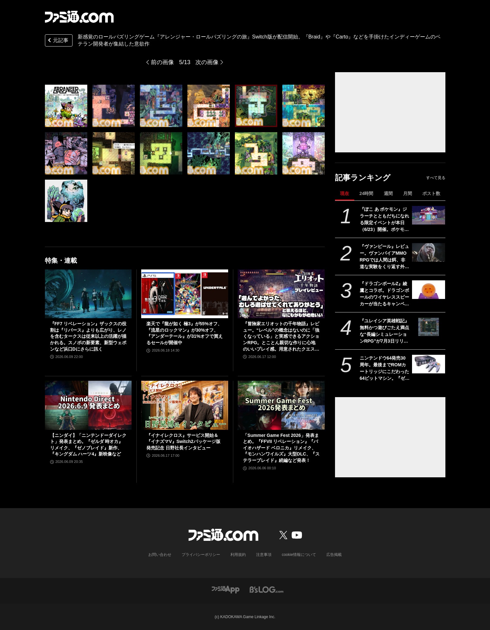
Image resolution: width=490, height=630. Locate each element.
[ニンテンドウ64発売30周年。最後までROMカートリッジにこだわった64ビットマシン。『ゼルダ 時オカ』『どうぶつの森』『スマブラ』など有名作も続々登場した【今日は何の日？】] (428, 364)
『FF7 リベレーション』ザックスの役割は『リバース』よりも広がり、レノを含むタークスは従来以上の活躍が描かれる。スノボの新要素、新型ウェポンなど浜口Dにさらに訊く (88, 336)
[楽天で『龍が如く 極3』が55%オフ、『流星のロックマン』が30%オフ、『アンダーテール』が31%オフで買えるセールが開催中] (184, 293)
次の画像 (207, 62)
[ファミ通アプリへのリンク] (225, 589)
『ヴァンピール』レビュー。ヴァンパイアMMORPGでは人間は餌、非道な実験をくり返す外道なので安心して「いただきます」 (384, 257)
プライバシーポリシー (201, 554)
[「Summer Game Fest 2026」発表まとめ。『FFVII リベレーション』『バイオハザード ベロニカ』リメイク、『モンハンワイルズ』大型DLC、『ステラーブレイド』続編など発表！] (281, 405)
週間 (388, 193)
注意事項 (263, 554)
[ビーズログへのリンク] (266, 589)
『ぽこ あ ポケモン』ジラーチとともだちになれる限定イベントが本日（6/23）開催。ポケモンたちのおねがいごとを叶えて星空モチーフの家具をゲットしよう (384, 220)
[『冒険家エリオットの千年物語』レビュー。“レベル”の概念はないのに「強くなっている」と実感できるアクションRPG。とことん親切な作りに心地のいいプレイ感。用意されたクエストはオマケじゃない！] (281, 293)
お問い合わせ (159, 554)
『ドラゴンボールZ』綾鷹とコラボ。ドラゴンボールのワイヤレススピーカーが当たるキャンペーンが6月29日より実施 (384, 294)
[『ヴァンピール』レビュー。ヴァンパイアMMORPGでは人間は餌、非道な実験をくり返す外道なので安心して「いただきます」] (428, 252)
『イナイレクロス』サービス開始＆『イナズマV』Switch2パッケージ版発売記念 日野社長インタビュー (183, 441)
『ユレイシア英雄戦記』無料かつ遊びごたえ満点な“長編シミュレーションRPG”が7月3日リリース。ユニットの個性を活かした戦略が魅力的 (384, 331)
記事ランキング (363, 177)
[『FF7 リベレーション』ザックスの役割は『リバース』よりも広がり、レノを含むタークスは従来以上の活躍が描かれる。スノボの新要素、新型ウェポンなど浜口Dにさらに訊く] (88, 293)
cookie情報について (299, 554)
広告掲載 (334, 554)
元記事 (57, 41)
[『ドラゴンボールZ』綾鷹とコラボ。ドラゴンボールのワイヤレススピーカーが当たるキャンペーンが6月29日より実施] (428, 289)
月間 (407, 193)
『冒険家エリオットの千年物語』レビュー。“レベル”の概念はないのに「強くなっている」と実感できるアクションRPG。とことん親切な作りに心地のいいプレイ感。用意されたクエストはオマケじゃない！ (281, 336)
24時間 (366, 193)
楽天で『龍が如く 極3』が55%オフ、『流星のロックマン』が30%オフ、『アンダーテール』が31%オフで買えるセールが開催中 (184, 333)
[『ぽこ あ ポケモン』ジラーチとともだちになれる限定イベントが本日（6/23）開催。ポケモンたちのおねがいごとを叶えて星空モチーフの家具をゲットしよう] (428, 215)
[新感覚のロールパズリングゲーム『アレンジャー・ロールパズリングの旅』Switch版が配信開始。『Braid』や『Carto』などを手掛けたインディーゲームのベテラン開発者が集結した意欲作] (66, 106)
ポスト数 (431, 193)
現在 (344, 193)
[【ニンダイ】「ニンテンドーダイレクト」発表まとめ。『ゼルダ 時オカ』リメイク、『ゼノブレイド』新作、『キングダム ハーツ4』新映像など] (88, 405)
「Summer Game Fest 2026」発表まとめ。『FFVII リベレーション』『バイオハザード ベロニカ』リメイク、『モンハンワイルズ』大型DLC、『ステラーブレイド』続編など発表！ (281, 448)
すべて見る (435, 177)
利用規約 (238, 554)
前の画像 (162, 62)
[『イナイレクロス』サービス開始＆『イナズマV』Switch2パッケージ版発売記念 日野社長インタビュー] (184, 405)
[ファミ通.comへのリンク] (79, 17)
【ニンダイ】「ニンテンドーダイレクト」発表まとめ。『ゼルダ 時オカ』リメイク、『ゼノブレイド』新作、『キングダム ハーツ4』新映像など (88, 445)
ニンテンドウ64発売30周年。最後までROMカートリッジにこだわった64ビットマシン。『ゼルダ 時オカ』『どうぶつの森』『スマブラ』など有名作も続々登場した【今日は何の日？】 (385, 368)
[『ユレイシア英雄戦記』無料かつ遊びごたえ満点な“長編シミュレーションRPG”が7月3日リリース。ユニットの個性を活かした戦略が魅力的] (428, 327)
